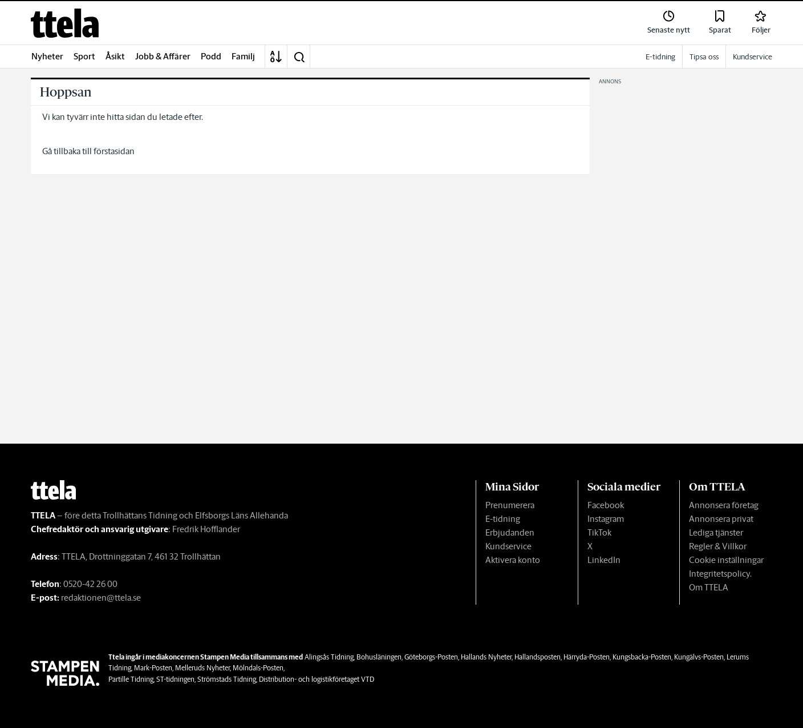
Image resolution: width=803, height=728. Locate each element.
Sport (84, 56)
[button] (299, 56)
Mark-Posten (153, 667)
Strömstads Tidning (226, 679)
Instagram (605, 518)
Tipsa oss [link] (704, 57)
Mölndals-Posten (258, 667)
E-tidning (502, 518)
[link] (65, 23)
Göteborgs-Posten (431, 657)
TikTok (599, 532)
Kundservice (508, 546)
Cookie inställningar (726, 559)
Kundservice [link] (752, 57)
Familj (243, 56)
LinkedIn (603, 559)
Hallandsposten (537, 657)
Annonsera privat (721, 518)
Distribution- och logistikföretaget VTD (316, 679)
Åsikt (115, 56)
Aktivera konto (512, 559)
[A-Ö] (276, 56)
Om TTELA (708, 587)
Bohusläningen (379, 657)
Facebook (605, 505)
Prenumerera (509, 505)
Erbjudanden (509, 532)
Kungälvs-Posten (699, 657)
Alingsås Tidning (329, 657)
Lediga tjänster (716, 532)
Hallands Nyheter (486, 657)
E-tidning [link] (660, 57)
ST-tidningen (175, 679)
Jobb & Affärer (162, 56)
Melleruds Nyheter (202, 667)
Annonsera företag (724, 505)
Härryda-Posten (586, 657)
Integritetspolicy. (720, 573)
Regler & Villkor (718, 546)
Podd (211, 56)
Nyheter (47, 56)
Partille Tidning (130, 679)
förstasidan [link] (114, 151)
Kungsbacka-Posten (642, 657)
